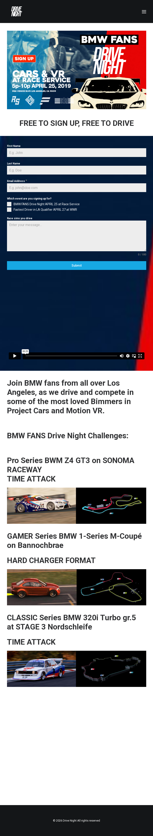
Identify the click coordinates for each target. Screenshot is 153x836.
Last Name (13, 163)
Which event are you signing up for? (29, 198)
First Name (14, 146)
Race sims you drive (19, 218)
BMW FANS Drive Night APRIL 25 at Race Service (47, 204)
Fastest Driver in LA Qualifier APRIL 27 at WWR (45, 209)
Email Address (17, 181)
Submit (77, 265)
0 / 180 (142, 254)
